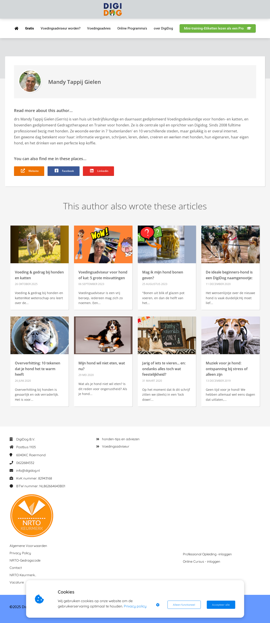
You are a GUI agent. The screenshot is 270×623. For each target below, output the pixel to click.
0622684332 (25, 463)
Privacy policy (135, 606)
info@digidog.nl (28, 470)
